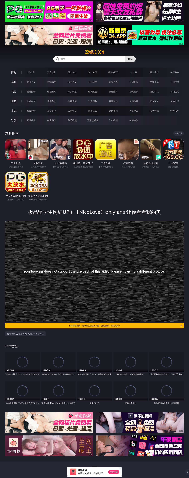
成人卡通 (72, 91)
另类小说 (133, 110)
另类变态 (174, 91)
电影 (13, 91)
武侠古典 (92, 110)
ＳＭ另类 (174, 81)
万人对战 (72, 72)
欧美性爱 (92, 91)
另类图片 (174, 101)
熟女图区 (154, 101)
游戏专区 (92, 72)
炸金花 (133, 72)
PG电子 (31, 72)
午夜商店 (51, 120)
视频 (13, 82)
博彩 (13, 72)
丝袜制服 (133, 81)
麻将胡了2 (113, 72)
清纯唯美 (133, 101)
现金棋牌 (154, 72)
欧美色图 (72, 101)
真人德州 (51, 72)
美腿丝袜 (113, 101)
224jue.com (94, 52)
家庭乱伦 (51, 110)
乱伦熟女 (154, 91)
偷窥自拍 (31, 101)
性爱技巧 (174, 110)
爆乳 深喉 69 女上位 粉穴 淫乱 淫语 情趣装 (25, 334)
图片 (13, 101)
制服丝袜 (113, 91)
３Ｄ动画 (92, 81)
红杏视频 (113, 120)
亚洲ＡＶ (31, 81)
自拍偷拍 (51, 81)
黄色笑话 (154, 110)
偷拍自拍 (51, 91)
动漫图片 (92, 101)
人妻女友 (72, 110)
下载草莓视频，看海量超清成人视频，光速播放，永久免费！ (125, 325)
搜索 (130, 59)
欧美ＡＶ (72, 81)
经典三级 (133, 91)
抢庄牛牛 (174, 72)
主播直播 (154, 81)
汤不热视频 (92, 120)
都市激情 (31, 110)
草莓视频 (72, 120)
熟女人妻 (113, 81)
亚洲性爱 (31, 91)
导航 (13, 120)
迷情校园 (113, 110)
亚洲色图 (51, 101)
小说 (13, 111)
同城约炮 (31, 120)
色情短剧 (133, 120)
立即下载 (114, 472)
